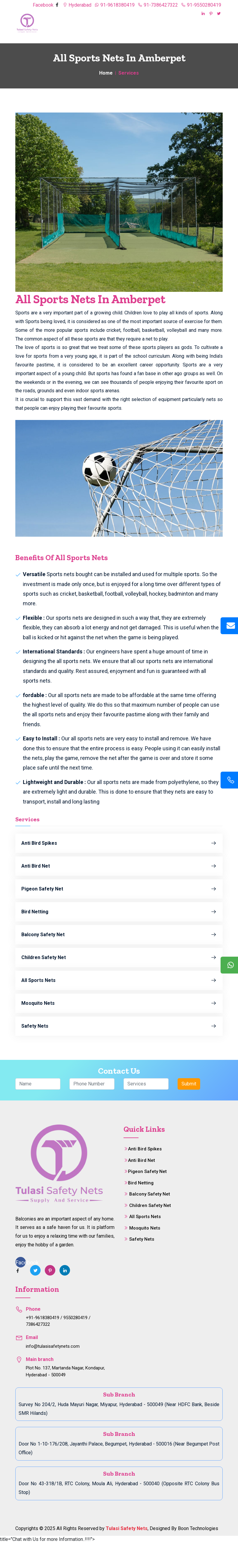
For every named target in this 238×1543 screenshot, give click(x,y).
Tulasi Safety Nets (127, 1528)
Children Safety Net (119, 958)
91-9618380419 (114, 5)
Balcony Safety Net (119, 935)
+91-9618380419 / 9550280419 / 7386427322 (58, 1321)
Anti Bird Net (119, 866)
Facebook (44, 5)
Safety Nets (119, 1026)
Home (106, 73)
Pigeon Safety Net (119, 889)
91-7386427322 (158, 5)
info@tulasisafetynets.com (53, 1346)
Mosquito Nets (119, 1003)
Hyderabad (77, 5)
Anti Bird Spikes (119, 843)
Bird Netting (119, 912)
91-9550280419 (201, 5)
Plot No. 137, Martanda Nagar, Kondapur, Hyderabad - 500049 (65, 1371)
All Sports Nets (119, 980)
